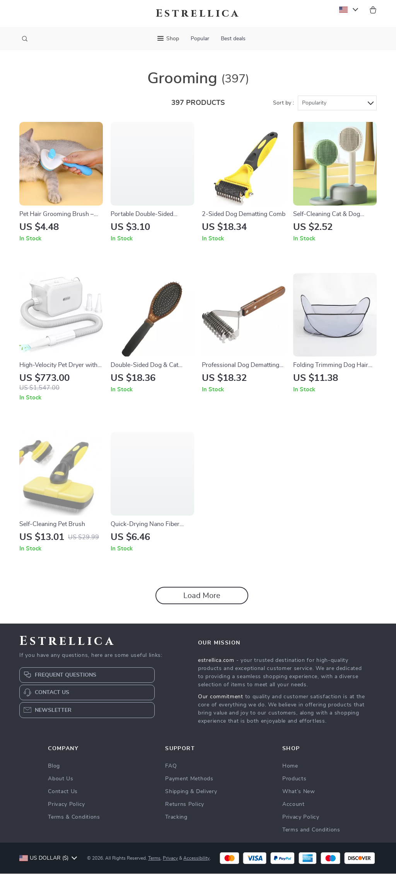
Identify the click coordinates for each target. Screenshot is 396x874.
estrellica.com (216, 660)
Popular (200, 38)
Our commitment (220, 697)
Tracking (176, 817)
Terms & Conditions (74, 817)
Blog (54, 766)
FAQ (171, 766)
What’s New (298, 792)
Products (294, 779)
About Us (60, 779)
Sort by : (283, 103)
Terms (154, 858)
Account (293, 804)
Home (290, 766)
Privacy (170, 858)
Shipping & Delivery (191, 792)
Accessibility (196, 858)
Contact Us (63, 792)
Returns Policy (184, 804)
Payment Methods (189, 779)
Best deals (233, 38)
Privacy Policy (66, 804)
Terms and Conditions (311, 830)
